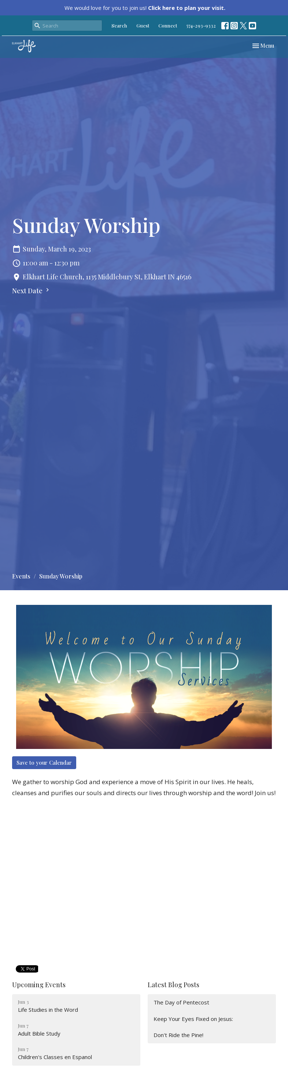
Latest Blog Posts (173, 984)
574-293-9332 (201, 25)
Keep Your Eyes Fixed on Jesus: (193, 1018)
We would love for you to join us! (144, 7)
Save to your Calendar (44, 762)
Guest (142, 25)
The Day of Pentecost (181, 1002)
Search (119, 25)
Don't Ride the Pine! (178, 1035)
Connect (167, 25)
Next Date (31, 290)
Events (21, 576)
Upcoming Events (39, 984)
